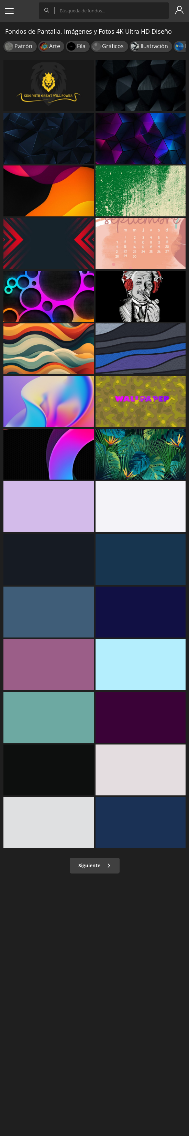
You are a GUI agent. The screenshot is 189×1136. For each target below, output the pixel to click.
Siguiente (94, 865)
